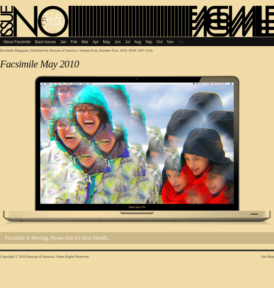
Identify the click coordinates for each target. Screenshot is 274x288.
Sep (149, 42)
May (106, 42)
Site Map (267, 256)
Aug (137, 42)
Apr (96, 42)
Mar (85, 42)
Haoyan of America (63, 50)
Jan (63, 42)
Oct (159, 42)
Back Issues (45, 42)
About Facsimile (17, 42)
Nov (170, 42)
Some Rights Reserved (72, 256)
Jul (127, 42)
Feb (74, 42)
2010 (22, 256)
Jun (118, 42)
